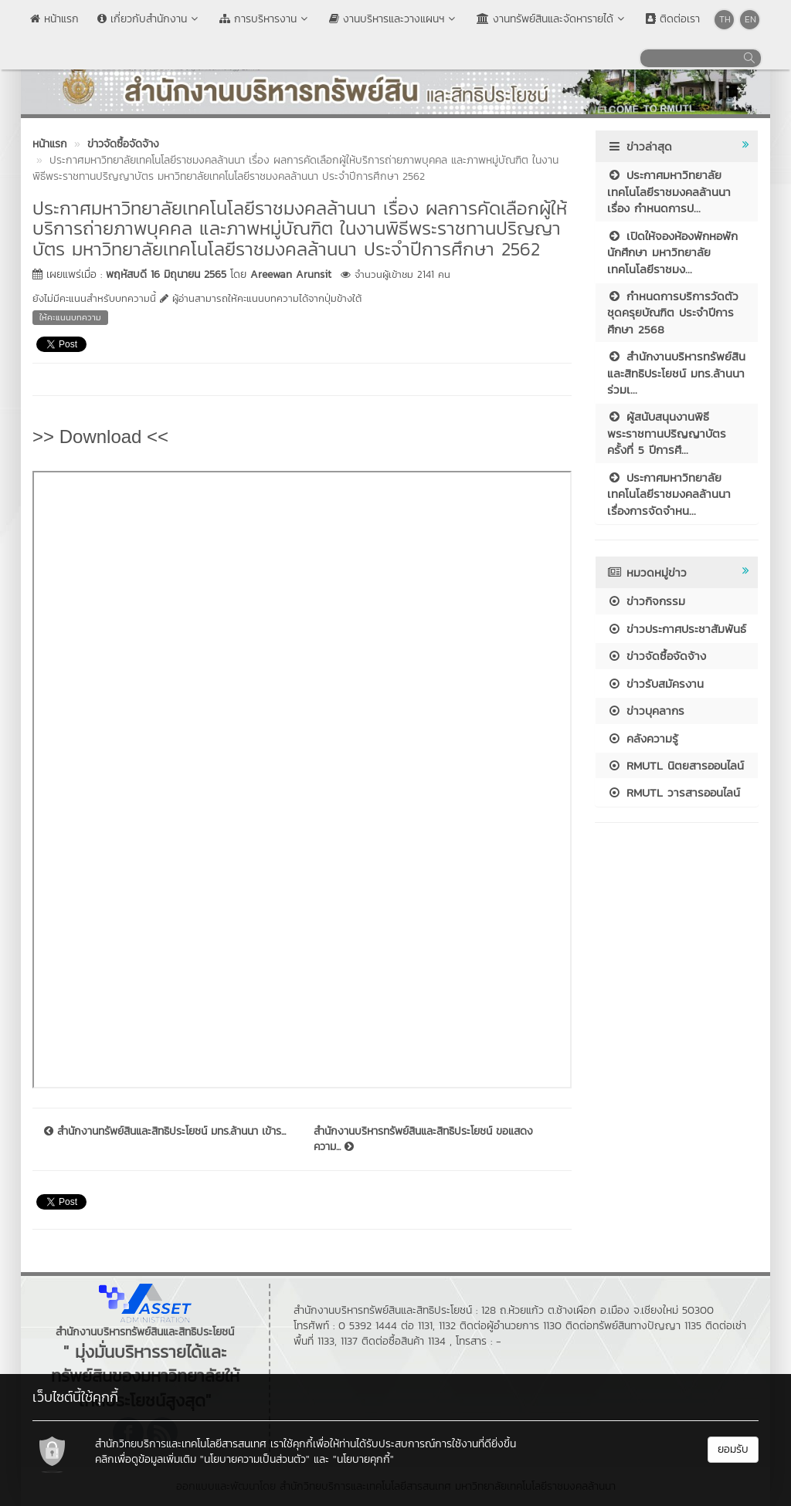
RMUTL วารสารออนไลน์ (673, 792)
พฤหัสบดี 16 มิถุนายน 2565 (166, 274)
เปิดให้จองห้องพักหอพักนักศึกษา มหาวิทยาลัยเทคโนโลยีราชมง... (672, 252)
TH (725, 19)
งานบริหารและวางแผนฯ (393, 19)
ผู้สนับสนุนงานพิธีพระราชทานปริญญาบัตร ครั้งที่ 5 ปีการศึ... (666, 433)
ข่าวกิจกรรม (646, 601)
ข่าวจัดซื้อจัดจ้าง (656, 656)
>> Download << (100, 436)
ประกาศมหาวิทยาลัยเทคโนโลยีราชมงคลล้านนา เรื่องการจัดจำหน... (669, 494)
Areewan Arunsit (290, 274)
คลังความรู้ (642, 738)
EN (750, 19)
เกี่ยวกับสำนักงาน (149, 19)
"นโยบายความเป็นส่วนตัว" (255, 1459)
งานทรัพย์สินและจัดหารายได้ (552, 19)
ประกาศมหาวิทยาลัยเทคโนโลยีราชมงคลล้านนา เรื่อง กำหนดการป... (669, 191)
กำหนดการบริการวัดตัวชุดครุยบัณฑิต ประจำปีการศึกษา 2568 (672, 312)
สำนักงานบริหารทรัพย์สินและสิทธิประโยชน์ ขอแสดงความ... (423, 1139)
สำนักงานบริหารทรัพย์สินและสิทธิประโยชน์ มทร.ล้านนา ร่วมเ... (676, 372)
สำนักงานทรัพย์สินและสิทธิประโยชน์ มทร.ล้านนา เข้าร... (165, 1131)
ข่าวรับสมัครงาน (655, 683)
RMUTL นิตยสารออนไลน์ (675, 765)
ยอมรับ (733, 1449)
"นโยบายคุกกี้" (363, 1459)
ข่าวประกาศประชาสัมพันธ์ (676, 629)
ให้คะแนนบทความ (70, 317)
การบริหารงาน (265, 19)
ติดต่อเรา (673, 19)
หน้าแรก (54, 19)
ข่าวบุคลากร (645, 710)
